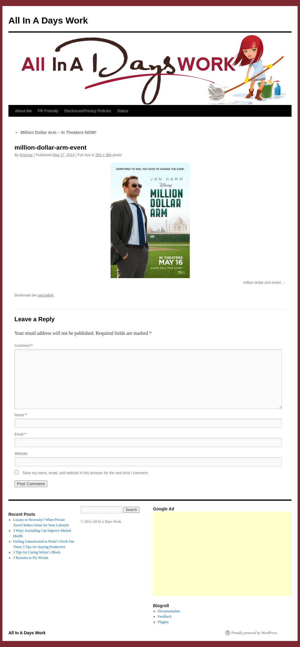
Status (122, 111)
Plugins (163, 622)
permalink (45, 295)
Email (20, 434)
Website (20, 454)
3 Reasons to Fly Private (30, 558)
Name (20, 415)
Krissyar (26, 155)
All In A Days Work (48, 20)
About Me (23, 111)
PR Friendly (48, 111)
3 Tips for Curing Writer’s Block (37, 552)
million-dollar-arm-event (262, 283)
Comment (23, 346)
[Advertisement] (226, 554)
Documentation (169, 611)
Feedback (165, 616)
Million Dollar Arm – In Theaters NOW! (55, 132)
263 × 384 (103, 155)
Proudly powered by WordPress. (254, 633)
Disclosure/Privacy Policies (87, 111)
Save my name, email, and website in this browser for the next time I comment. (86, 473)
